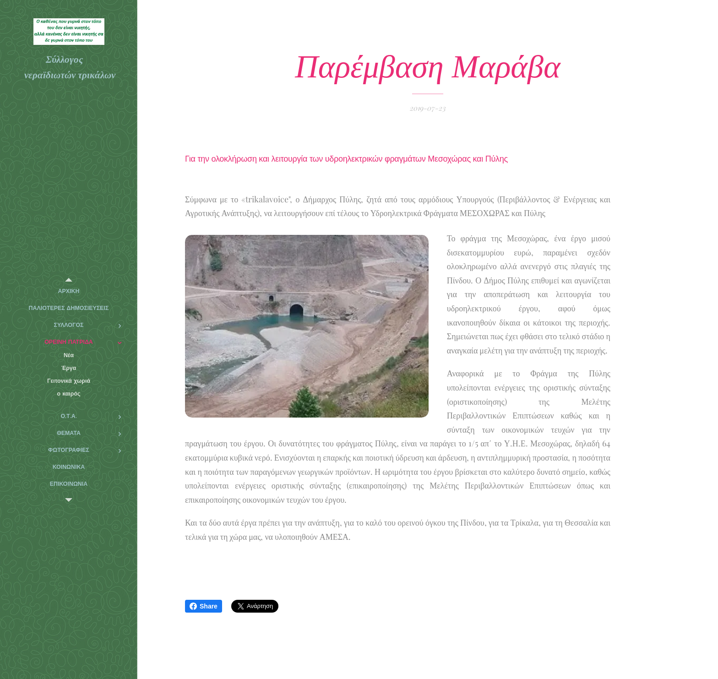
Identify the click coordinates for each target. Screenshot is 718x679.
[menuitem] (69, 291)
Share (204, 606)
